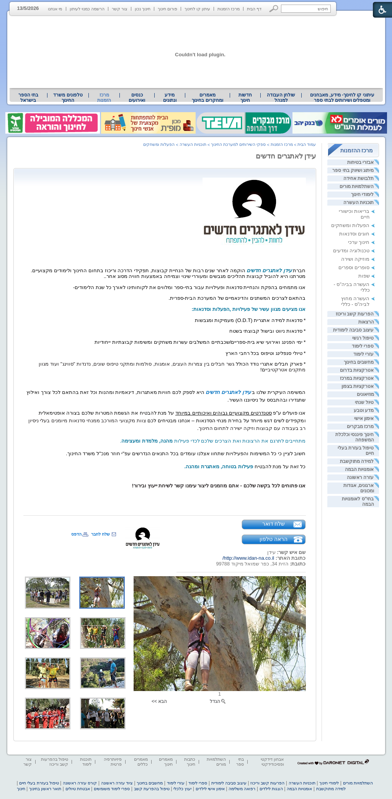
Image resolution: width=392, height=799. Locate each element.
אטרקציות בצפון (357, 386)
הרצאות (366, 322)
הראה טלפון (273, 539)
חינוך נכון (142, 9)
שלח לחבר (100, 534)
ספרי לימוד (363, 346)
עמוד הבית (306, 144)
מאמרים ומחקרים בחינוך (207, 97)
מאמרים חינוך (166, 761)
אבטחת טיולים (77, 788)
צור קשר (119, 9)
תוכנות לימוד (85, 761)
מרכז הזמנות (228, 9)
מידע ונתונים (169, 97)
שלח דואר (273, 524)
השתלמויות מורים (357, 186)
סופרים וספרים (354, 267)
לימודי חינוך (362, 194)
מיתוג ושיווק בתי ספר (353, 170)
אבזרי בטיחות (360, 162)
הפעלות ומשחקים (350, 225)
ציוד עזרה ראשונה (117, 783)
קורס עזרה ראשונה (80, 783)
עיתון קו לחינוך (197, 9)
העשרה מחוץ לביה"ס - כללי (355, 301)
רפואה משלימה (242, 788)
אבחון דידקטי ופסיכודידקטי (272, 761)
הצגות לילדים (271, 788)
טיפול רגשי (363, 338)
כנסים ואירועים (137, 97)
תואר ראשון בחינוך (45, 788)
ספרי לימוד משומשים (112, 788)
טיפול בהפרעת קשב (152, 788)
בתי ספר (240, 761)
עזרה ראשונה (360, 477)
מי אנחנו (55, 9)
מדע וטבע (364, 410)
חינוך (21, 788)
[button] (274, 9)
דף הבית (254, 9)
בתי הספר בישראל (28, 97)
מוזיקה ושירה (355, 259)
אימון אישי (364, 418)
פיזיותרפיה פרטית (113, 761)
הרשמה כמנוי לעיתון (87, 9)
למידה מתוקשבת (357, 461)
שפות (364, 276)
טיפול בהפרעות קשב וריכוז (54, 761)
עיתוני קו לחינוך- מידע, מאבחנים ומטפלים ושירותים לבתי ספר (342, 97)
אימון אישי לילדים (210, 788)
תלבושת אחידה (358, 178)
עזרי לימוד (363, 354)
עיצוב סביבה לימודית (353, 330)
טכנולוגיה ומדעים (351, 250)
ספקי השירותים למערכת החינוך (238, 144)
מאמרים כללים (141, 761)
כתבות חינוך (189, 761)
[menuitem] (342, 97)
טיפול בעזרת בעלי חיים (39, 783)
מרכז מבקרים (360, 426)
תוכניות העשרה (358, 202)
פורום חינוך (167, 9)
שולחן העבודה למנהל (281, 97)
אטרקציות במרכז (357, 378)
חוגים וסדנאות (354, 234)
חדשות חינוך (245, 97)
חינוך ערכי (359, 242)
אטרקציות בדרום (357, 370)
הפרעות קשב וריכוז (355, 314)
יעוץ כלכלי (182, 788)
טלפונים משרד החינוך (67, 97)
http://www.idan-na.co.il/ (248, 558)
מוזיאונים (365, 394)
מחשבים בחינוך (359, 362)
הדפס (76, 534)
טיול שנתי (364, 402)
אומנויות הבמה (359, 469)
